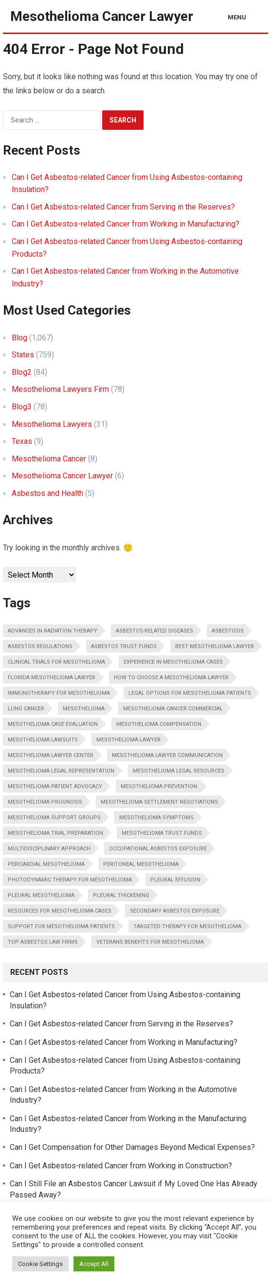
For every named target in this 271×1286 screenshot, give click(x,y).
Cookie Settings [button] (40, 1264)
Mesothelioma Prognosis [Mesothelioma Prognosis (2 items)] (45, 802)
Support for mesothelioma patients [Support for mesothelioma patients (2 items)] (61, 926)
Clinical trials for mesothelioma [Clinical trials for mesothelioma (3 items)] (56, 662)
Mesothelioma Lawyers (52, 424)
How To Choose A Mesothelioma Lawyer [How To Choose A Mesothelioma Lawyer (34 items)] (171, 677)
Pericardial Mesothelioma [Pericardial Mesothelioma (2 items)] (46, 864)
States (23, 354)
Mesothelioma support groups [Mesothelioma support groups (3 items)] (54, 817)
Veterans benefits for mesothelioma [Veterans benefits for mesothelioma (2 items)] (150, 942)
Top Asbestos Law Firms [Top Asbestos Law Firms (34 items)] (43, 942)
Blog (19, 337)
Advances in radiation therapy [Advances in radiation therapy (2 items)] (52, 631)
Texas (22, 441)
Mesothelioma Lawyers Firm (60, 389)
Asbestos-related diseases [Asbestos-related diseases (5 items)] (154, 631)
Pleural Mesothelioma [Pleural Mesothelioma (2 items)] (41, 895)
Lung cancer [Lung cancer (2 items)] (26, 708)
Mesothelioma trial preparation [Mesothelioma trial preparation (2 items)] (55, 833)
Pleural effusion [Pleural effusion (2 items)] (175, 880)
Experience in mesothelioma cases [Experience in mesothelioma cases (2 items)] (173, 662)
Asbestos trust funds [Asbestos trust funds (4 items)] (124, 646)
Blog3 (22, 406)
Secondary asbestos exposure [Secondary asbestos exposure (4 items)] (174, 911)
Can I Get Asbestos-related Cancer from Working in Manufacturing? (125, 224)
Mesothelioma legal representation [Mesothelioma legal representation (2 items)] (61, 771)
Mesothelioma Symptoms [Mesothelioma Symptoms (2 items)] (156, 817)
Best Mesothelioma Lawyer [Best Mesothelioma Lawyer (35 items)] (214, 646)
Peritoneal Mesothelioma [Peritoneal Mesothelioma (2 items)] (141, 864)
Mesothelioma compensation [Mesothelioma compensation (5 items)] (158, 724)
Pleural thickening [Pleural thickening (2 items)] (121, 895)
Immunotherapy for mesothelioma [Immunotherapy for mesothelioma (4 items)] (59, 693)
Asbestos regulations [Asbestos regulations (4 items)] (40, 646)
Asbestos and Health (47, 493)
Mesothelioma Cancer (49, 458)
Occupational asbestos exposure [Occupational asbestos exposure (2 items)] (158, 849)
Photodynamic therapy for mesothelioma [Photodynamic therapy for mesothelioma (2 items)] (70, 880)
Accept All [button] (93, 1264)
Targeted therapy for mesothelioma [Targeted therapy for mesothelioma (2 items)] (187, 926)
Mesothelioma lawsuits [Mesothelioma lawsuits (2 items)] (43, 740)
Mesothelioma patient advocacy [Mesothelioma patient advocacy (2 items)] (55, 786)
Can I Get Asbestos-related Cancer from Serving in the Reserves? (123, 206)
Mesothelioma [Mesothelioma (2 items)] (84, 708)
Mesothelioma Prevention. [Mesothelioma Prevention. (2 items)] (160, 786)
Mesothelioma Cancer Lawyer (101, 16)
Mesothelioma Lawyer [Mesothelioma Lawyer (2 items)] (128, 740)
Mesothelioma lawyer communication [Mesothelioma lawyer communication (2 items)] (167, 755)
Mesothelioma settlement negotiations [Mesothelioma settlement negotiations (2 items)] (159, 802)
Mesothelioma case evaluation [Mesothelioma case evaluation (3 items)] (53, 724)
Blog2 (22, 372)
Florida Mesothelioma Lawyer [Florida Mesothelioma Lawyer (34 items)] (51, 677)
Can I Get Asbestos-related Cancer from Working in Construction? (121, 1165)
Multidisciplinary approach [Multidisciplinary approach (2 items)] (49, 849)
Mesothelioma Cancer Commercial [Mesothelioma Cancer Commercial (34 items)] (173, 708)
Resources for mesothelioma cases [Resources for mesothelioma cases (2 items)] (59, 911)
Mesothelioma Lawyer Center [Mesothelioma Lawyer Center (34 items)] (50, 755)
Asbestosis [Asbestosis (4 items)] (228, 631)
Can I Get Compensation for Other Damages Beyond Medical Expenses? (132, 1147)
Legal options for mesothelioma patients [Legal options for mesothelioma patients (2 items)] (189, 693)
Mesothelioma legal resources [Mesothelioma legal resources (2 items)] (178, 771)
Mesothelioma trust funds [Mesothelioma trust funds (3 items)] (162, 833)
